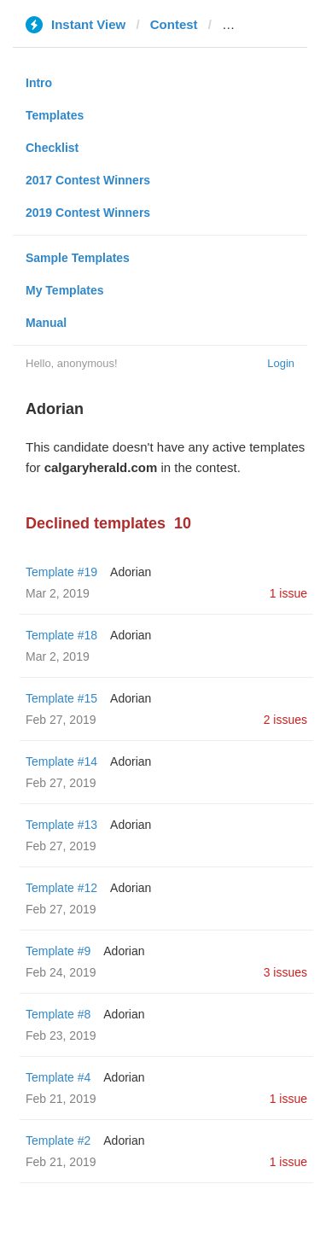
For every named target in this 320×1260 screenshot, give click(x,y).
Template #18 (61, 635)
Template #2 (58, 1140)
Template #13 (61, 824)
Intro (39, 83)
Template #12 (61, 888)
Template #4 (58, 1077)
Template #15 (61, 698)
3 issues (285, 972)
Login (280, 363)
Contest (174, 24)
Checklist (52, 148)
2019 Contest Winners (88, 212)
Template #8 (58, 1014)
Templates (55, 115)
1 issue (288, 593)
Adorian (130, 572)
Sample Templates (78, 258)
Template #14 (61, 761)
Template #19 (61, 572)
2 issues (285, 719)
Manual (46, 323)
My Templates (65, 290)
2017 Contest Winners (88, 180)
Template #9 (58, 951)
